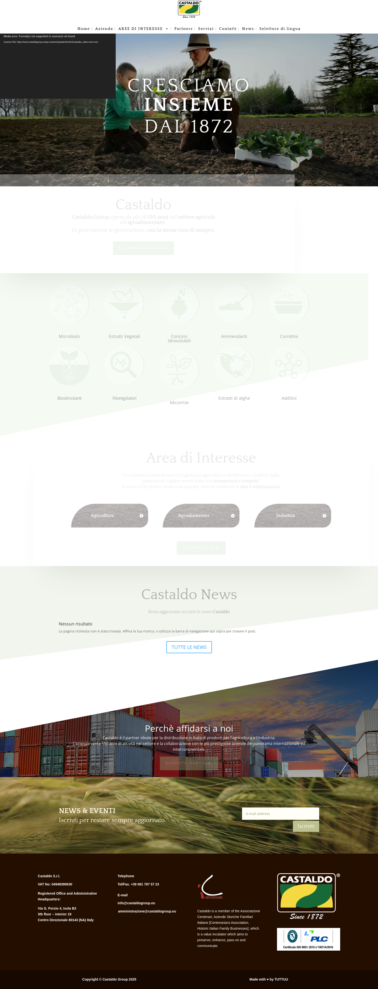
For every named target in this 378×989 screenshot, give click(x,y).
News (248, 29)
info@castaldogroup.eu (136, 903)
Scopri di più (196, 547)
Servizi (206, 29)
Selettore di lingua (280, 29)
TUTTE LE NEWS (189, 647)
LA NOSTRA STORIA (139, 247)
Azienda (104, 29)
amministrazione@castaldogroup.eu (147, 911)
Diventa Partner (189, 763)
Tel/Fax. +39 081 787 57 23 (138, 884)
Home (83, 29)
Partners (183, 29)
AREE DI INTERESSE (141, 29)
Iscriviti (306, 826)
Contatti (228, 29)
